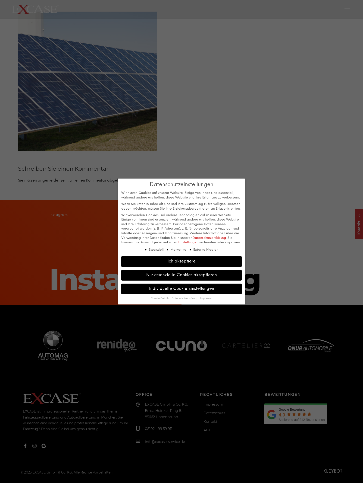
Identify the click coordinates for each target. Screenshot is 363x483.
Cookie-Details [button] (160, 298)
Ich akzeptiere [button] (182, 261)
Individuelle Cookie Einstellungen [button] (181, 288)
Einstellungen (188, 242)
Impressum (206, 298)
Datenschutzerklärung (209, 237)
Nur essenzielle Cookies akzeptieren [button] (181, 274)
